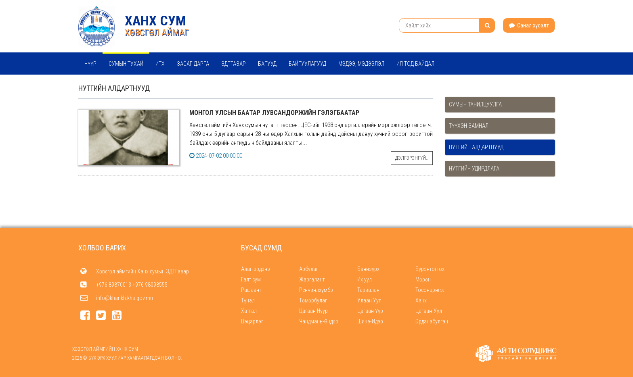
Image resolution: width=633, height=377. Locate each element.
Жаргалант (312, 279)
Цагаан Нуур (313, 311)
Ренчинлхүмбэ (316, 290)
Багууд (267, 63)
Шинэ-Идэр (370, 321)
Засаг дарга (193, 63)
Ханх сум (155, 20)
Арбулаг (308, 269)
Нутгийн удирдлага (474, 168)
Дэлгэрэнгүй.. (411, 158)
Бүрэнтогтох (429, 269)
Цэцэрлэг (252, 321)
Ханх (421, 300)
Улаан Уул (369, 300)
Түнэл (248, 300)
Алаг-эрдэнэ (255, 269)
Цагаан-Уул (428, 311)
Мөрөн (423, 279)
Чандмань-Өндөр (318, 321)
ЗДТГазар (233, 63)
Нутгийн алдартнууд (476, 147)
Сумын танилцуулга (475, 104)
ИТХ (160, 63)
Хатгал (249, 311)
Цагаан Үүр (370, 311)
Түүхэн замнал (468, 126)
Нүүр (90, 63)
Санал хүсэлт (529, 25)
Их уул (364, 279)
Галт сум (251, 279)
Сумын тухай (126, 63)
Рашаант (251, 290)
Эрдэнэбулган (431, 321)
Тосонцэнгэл (430, 290)
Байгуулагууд (307, 63)
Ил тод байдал (415, 63)
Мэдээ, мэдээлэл (361, 63)
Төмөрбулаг (313, 300)
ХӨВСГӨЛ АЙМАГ (157, 32)
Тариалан (368, 290)
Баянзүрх (368, 269)
